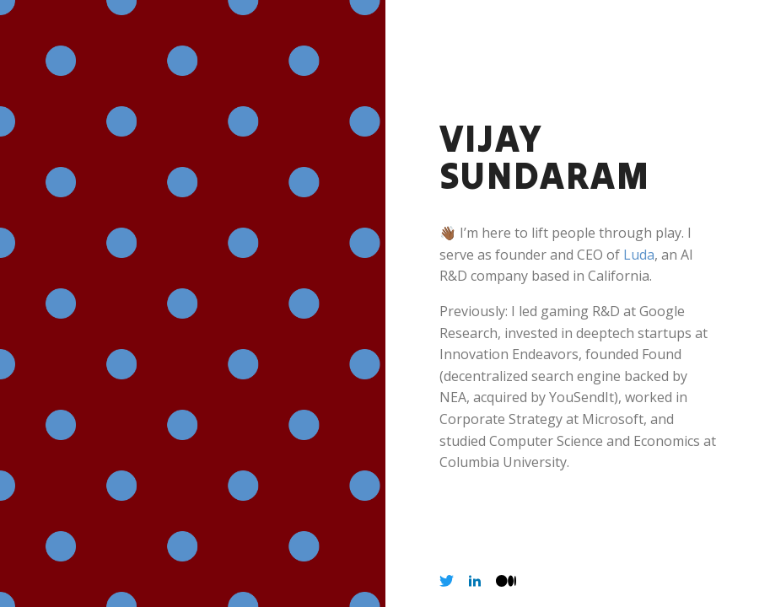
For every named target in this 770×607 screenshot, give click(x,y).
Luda (638, 254)
